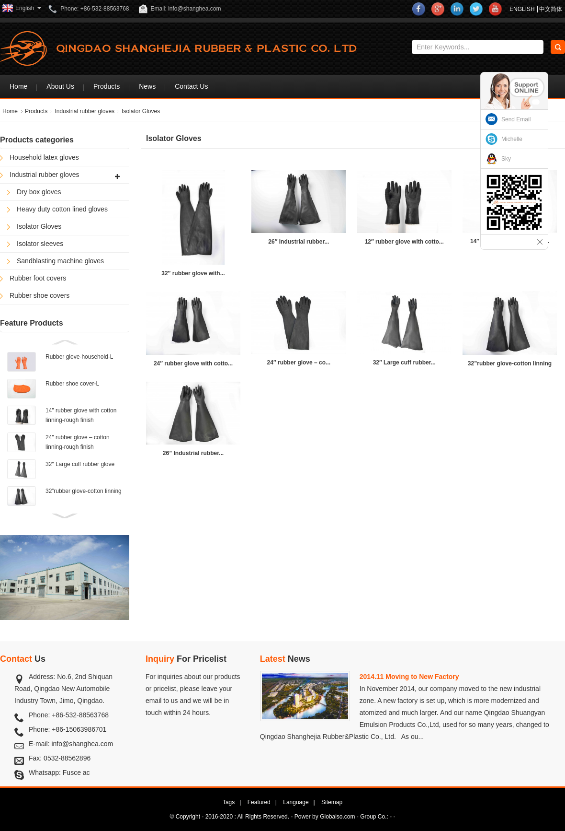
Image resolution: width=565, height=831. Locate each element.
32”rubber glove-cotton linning (83, 491)
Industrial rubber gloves (84, 111)
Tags (229, 802)
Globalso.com (337, 816)
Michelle (511, 139)
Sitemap (331, 802)
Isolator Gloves (141, 111)
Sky (506, 158)
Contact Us (191, 86)
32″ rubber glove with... (193, 273)
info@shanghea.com (82, 744)
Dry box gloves (39, 192)
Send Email (516, 119)
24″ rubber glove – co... (298, 362)
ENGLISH (522, 9)
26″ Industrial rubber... (298, 241)
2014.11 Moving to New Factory (409, 676)
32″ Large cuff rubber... (404, 362)
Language (295, 802)
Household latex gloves (44, 157)
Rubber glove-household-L (79, 356)
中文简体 (550, 9)
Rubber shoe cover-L (72, 383)
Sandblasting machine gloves (60, 261)
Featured (259, 802)
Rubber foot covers (38, 278)
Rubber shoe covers (39, 295)
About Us (60, 86)
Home (18, 86)
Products (106, 86)
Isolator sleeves (40, 243)
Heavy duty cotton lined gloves (62, 209)
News (147, 86)
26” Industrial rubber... (193, 453)
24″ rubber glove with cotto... (193, 363)
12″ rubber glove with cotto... (404, 241)
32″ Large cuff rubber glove (79, 464)
